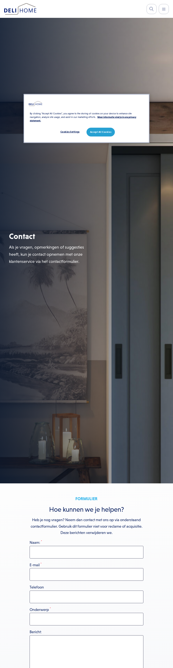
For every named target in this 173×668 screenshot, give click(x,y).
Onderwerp (40, 610)
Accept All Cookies (100, 131)
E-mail (36, 565)
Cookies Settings (70, 131)
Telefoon (37, 587)
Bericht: (36, 632)
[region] (86, 118)
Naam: (36, 542)
